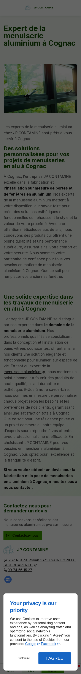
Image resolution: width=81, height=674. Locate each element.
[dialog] (40, 632)
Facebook (48, 644)
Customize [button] (23, 658)
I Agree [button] (55, 658)
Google (30, 644)
